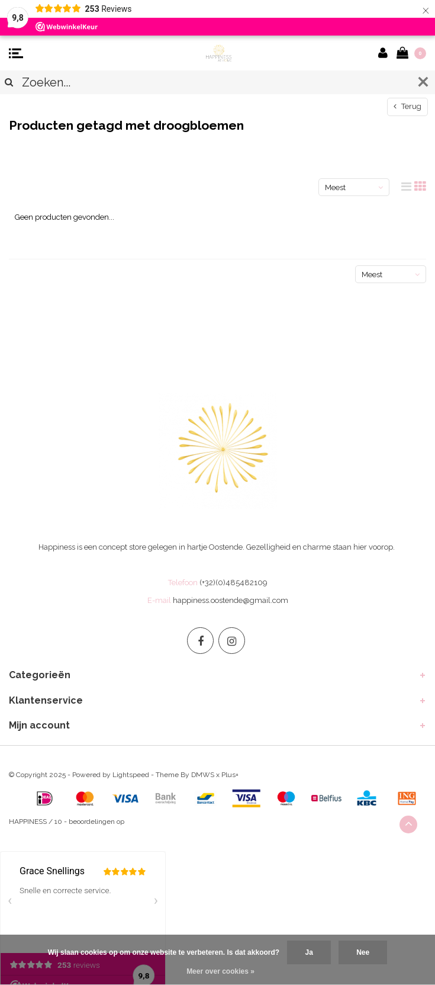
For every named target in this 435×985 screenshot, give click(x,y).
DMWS (202, 775)
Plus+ (230, 775)
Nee (362, 952)
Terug (407, 106)
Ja (308, 952)
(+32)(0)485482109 (233, 582)
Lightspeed (130, 775)
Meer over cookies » (220, 971)
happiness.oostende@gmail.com (230, 600)
